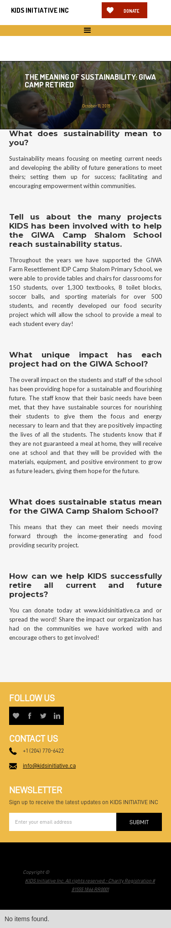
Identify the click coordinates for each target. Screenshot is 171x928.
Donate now (131, 13)
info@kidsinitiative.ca (49, 766)
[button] (85, 30)
